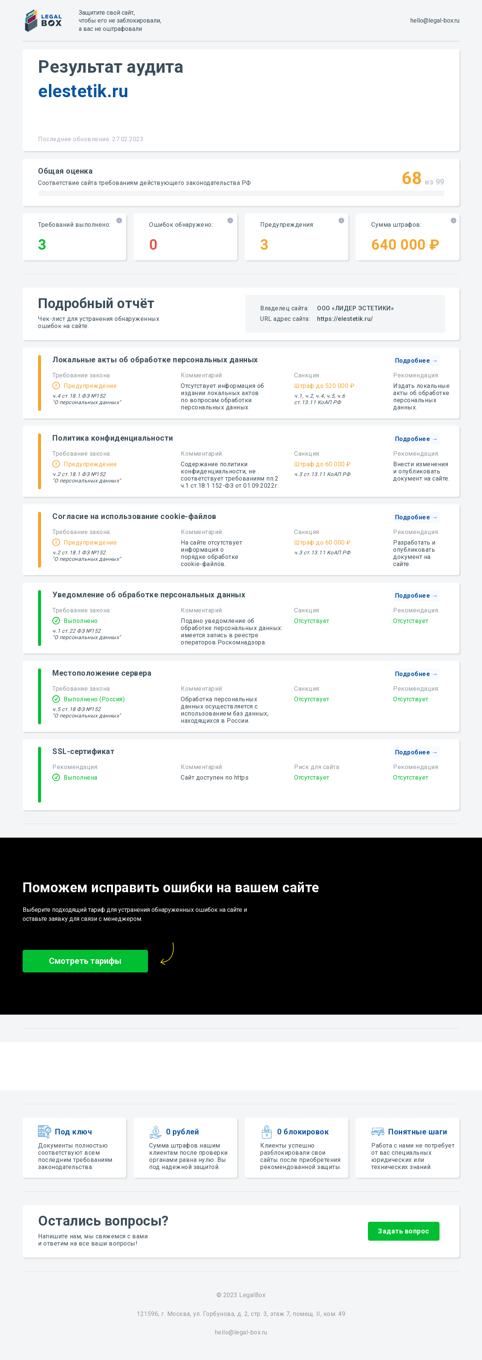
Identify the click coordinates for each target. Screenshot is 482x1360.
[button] (416, 360)
